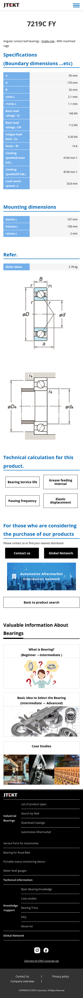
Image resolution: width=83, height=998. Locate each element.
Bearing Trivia (29, 908)
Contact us (22, 553)
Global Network (61, 553)
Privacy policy (60, 976)
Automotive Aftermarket (36, 832)
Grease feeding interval (60, 482)
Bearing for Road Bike (16, 852)
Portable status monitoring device (24, 862)
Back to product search (41, 602)
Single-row (48, 41)
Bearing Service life (22, 482)
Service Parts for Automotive (21, 843)
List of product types (33, 804)
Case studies (29, 898)
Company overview (22, 981)
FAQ (23, 917)
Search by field (30, 813)
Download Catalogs (33, 823)
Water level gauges (15, 871)
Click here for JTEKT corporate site (41, 960)
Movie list (27, 926)
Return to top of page (75, 790)
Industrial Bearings (9, 818)
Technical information (18, 880)
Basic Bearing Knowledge (36, 889)
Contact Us (22, 976)
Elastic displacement (60, 500)
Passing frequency (22, 501)
